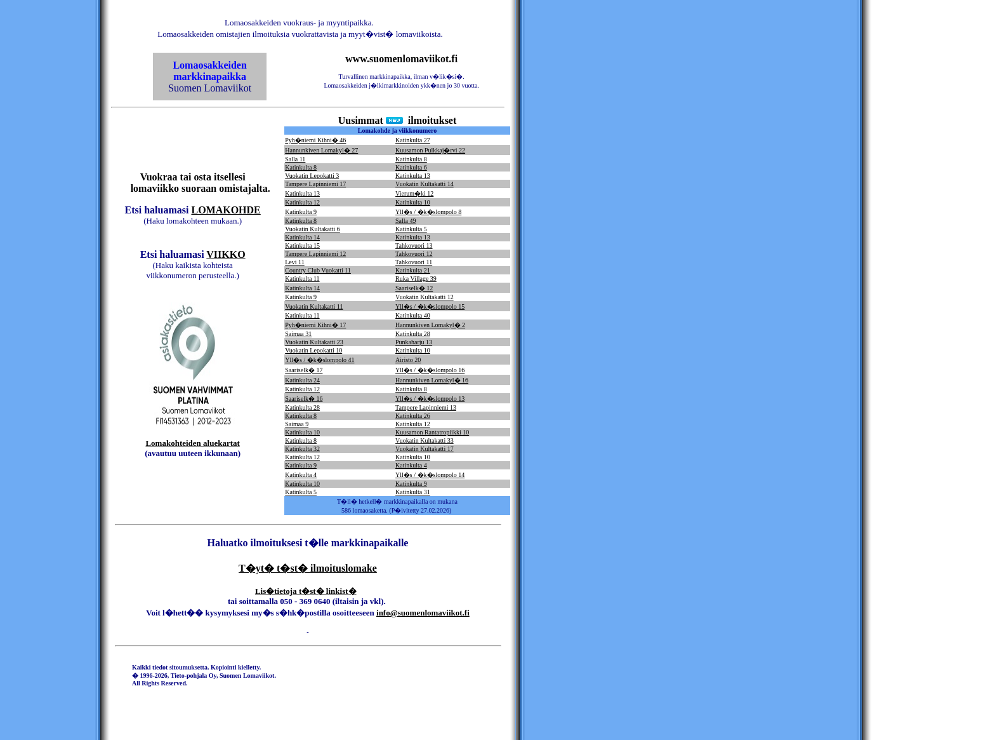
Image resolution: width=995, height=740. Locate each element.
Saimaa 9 (296, 423)
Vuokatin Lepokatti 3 (312, 175)
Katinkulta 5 (411, 228)
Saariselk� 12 (414, 288)
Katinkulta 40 (412, 315)
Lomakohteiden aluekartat (192, 443)
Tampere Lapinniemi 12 (315, 253)
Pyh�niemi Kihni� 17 (315, 324)
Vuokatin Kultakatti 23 (314, 342)
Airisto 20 (408, 359)
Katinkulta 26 (412, 415)
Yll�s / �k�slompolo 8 (428, 211)
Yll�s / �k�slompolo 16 (430, 370)
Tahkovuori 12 (413, 253)
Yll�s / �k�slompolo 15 (430, 306)
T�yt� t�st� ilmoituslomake (308, 568)
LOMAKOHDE (225, 210)
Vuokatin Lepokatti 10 (313, 350)
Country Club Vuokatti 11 (318, 270)
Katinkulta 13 (412, 175)
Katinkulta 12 (302, 202)
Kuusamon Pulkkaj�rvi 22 (430, 150)
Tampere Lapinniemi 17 (315, 183)
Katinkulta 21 (412, 270)
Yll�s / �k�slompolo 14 (430, 474)
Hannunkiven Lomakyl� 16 (431, 380)
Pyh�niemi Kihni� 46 (315, 140)
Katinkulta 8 (411, 159)
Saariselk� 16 (303, 398)
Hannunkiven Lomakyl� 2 (430, 324)
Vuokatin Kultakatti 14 (424, 183)
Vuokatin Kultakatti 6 (312, 228)
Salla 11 (295, 159)
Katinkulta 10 (412, 202)
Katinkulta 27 (412, 140)
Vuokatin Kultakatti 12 (424, 296)
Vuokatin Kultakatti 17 (424, 448)
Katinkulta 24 (302, 380)
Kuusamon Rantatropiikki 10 (432, 432)
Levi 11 (294, 262)
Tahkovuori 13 (413, 245)
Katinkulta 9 (301, 211)
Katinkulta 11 (302, 278)
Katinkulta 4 (411, 465)
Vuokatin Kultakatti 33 (424, 440)
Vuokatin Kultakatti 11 (314, 306)
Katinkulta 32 (302, 448)
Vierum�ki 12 (414, 193)
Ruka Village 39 (416, 278)
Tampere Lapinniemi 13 (425, 407)
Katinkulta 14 (302, 237)
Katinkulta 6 (411, 167)
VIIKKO (225, 254)
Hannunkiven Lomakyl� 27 (321, 150)
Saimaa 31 (298, 333)
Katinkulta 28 (412, 333)
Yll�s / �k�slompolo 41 (319, 359)
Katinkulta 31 (412, 491)
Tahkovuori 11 (413, 262)
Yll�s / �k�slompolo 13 (430, 398)
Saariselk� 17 (303, 370)
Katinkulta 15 (302, 245)
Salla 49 (405, 220)
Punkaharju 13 (413, 342)
